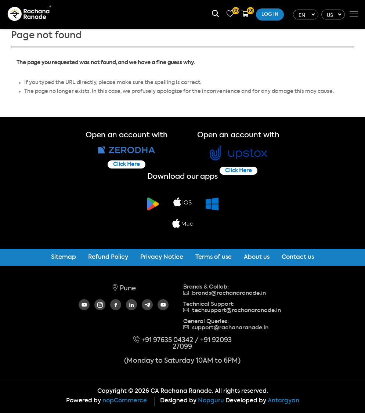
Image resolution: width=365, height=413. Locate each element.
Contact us (298, 257)
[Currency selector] (332, 14)
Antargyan (283, 401)
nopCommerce (124, 401)
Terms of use (213, 257)
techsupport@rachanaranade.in (232, 310)
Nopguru (211, 401)
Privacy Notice (161, 257)
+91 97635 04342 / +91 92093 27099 (182, 343)
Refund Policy (108, 257)
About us (257, 257)
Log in (269, 14)
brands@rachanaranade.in (224, 293)
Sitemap (63, 257)
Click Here (126, 164)
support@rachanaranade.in (225, 327)
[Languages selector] (304, 14)
